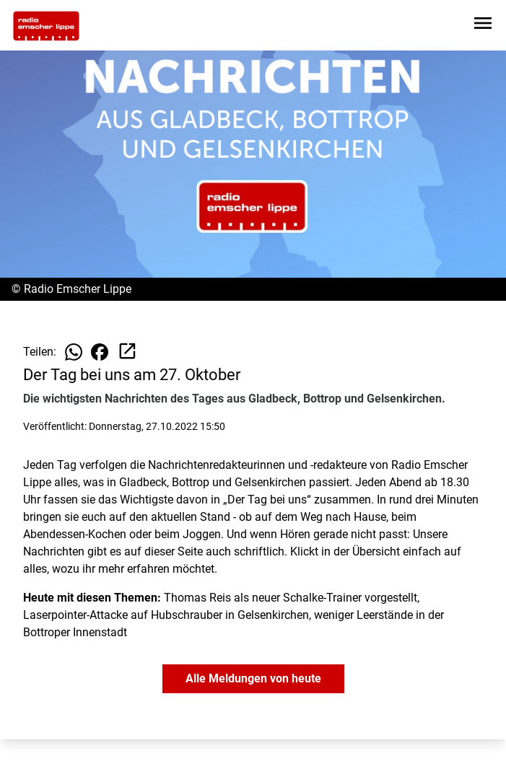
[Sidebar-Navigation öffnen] (482, 26)
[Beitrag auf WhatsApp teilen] (73, 352)
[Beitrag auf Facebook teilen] (99, 352)
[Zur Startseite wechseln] (46, 26)
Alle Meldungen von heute (253, 678)
